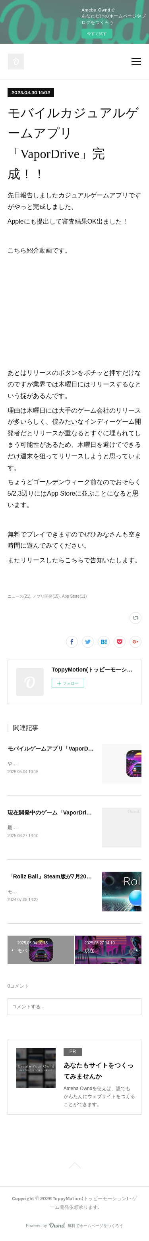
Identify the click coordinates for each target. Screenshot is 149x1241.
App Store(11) (74, 596)
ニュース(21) (19, 596)
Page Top (74, 1168)
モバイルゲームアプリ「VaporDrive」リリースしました (78, 748)
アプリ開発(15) (46, 596)
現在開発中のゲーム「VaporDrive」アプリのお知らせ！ (78, 813)
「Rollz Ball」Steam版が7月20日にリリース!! (66, 877)
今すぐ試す (97, 33)
